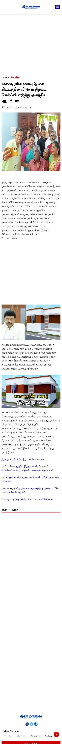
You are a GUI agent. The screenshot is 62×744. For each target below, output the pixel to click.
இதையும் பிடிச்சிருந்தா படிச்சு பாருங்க (23, 459)
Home (4, 77)
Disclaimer (49, 736)
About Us (7, 736)
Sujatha (8, 107)
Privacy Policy (36, 736)
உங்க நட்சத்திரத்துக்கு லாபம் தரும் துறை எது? (27, 498)
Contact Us (21, 736)
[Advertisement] (30, 44)
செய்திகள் (15, 77)
